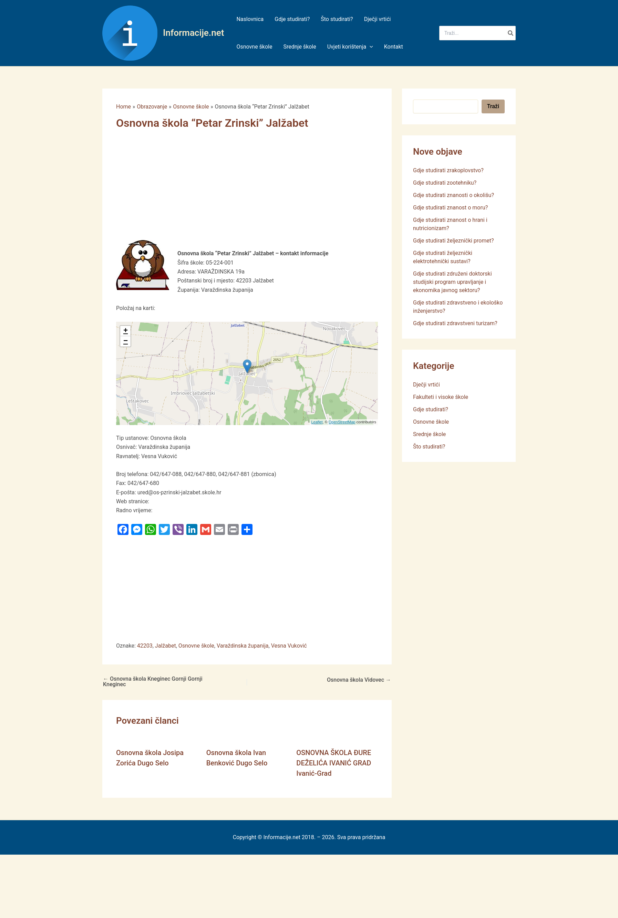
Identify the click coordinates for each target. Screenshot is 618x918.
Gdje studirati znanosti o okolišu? (453, 195)
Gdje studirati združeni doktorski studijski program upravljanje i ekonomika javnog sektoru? (452, 281)
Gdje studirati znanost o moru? (450, 207)
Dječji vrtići (426, 384)
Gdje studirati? (430, 409)
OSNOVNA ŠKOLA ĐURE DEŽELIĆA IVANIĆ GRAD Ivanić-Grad (333, 763)
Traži (493, 106)
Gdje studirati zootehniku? (444, 182)
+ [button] (125, 331)
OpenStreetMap (342, 422)
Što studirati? (429, 446)
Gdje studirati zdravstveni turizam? (455, 323)
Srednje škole (429, 434)
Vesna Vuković (289, 645)
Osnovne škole (196, 645)
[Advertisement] (221, 189)
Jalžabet (165, 645)
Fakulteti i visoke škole (440, 397)
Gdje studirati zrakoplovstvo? (448, 170)
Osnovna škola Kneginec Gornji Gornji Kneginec (153, 681)
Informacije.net (193, 33)
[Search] (510, 33)
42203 (145, 645)
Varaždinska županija (243, 645)
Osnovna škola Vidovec (359, 680)
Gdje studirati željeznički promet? (453, 240)
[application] (369, 47)
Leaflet (317, 422)
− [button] (125, 341)
